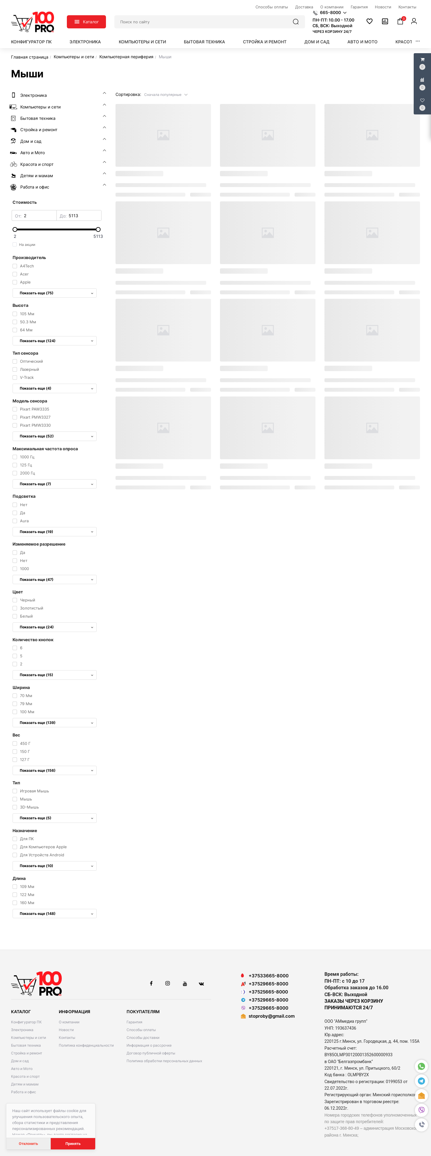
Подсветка (24, 496)
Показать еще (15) (56, 675)
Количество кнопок (33, 639)
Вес (16, 734)
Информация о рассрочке (149, 1045)
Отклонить (28, 1143)
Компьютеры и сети (142, 41)
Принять (73, 1143)
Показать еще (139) (56, 722)
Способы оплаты (141, 1030)
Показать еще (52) (56, 436)
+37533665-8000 (265, 976)
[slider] (56, 229)
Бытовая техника (204, 41)
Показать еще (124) (56, 341)
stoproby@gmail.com (272, 1016)
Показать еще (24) (56, 627)
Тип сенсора (25, 353)
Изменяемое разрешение (39, 543)
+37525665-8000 (264, 992)
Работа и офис (23, 1092)
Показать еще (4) (56, 388)
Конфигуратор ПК (31, 41)
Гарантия (134, 1022)
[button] (421, 1125)
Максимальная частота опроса (45, 448)
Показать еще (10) (56, 865)
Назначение (25, 830)
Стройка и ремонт (265, 41)
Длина (19, 878)
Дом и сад (317, 41)
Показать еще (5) (56, 818)
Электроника (85, 41)
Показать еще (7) (56, 484)
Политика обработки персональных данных (164, 1061)
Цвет (18, 591)
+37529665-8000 (264, 984)
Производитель (29, 257)
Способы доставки (143, 1037)
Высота (20, 305)
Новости (66, 1030)
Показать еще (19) (56, 531)
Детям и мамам (25, 1084)
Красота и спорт (25, 1076)
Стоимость (25, 202)
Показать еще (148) (56, 913)
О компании (69, 1022)
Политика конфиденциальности (86, 1045)
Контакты (67, 1037)
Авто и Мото (362, 41)
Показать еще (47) (56, 579)
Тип (16, 782)
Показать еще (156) (56, 770)
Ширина (21, 687)
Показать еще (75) (56, 293)
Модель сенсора (30, 400)
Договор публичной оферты (151, 1053)
